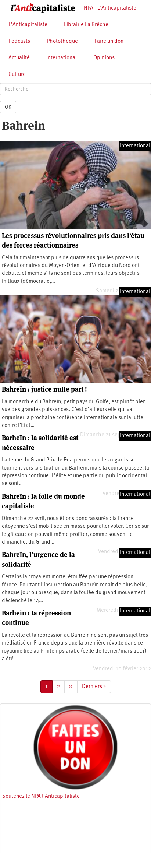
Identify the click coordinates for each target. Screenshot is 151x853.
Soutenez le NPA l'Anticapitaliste (41, 796)
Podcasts (19, 41)
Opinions (104, 58)
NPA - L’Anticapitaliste (110, 8)
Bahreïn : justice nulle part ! (44, 389)
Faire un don (108, 41)
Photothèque (62, 41)
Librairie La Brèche (86, 25)
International (61, 58)
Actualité (19, 58)
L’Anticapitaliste (27, 25)
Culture (17, 74)
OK (8, 107)
